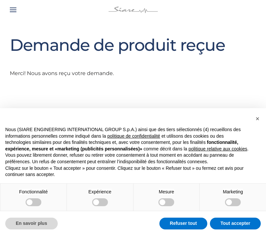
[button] (13, 10)
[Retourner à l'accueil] (133, 10)
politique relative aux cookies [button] (218, 148)
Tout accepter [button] (235, 223)
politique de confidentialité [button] (133, 136)
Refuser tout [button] (183, 223)
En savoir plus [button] (31, 223)
